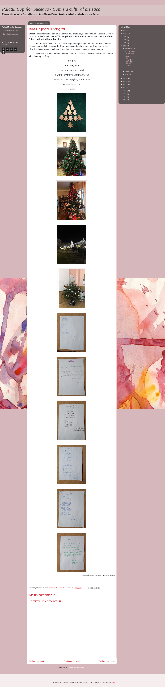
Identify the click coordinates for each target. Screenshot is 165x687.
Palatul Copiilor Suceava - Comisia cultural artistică (51, 9)
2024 (125, 37)
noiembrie (128, 71)
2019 (125, 81)
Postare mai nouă (36, 661)
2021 (125, 46)
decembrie (129, 48)
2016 (125, 91)
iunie (127, 74)
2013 (125, 100)
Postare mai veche (107, 661)
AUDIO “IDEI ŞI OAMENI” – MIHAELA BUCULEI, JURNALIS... (129, 62)
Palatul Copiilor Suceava (10, 30)
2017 (125, 87)
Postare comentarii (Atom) (77, 667)
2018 (125, 84)
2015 (125, 94)
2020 (125, 78)
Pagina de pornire (71, 661)
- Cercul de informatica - (10, 34)
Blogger (113, 682)
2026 (125, 30)
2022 (125, 43)
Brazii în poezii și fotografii (129, 52)
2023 (125, 40)
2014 (125, 97)
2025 (125, 33)
